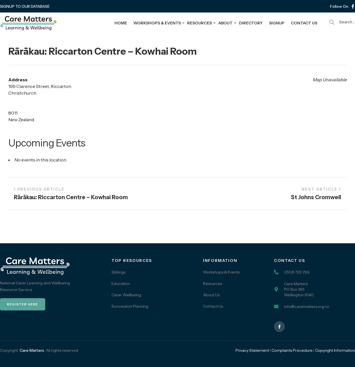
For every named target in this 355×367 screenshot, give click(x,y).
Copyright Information (335, 350)
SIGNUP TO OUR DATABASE (25, 6)
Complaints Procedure (292, 350)
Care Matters (32, 350)
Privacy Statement (252, 350)
